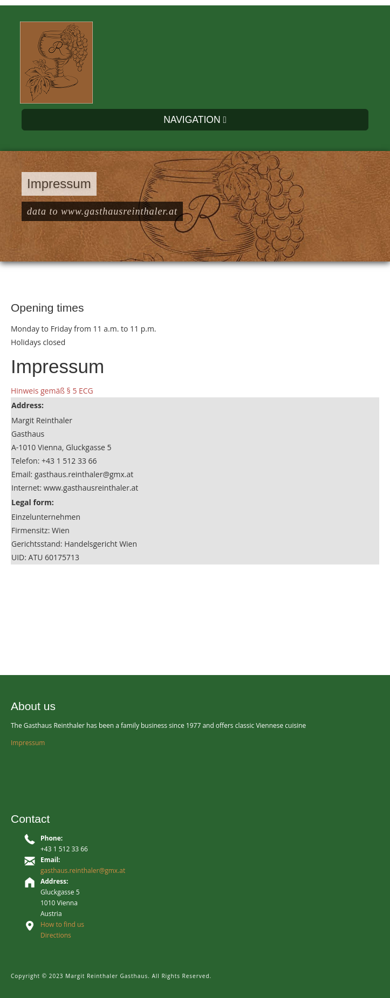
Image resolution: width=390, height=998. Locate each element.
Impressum (28, 742)
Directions (55, 935)
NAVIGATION (195, 119)
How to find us (62, 924)
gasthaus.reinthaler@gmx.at (82, 870)
